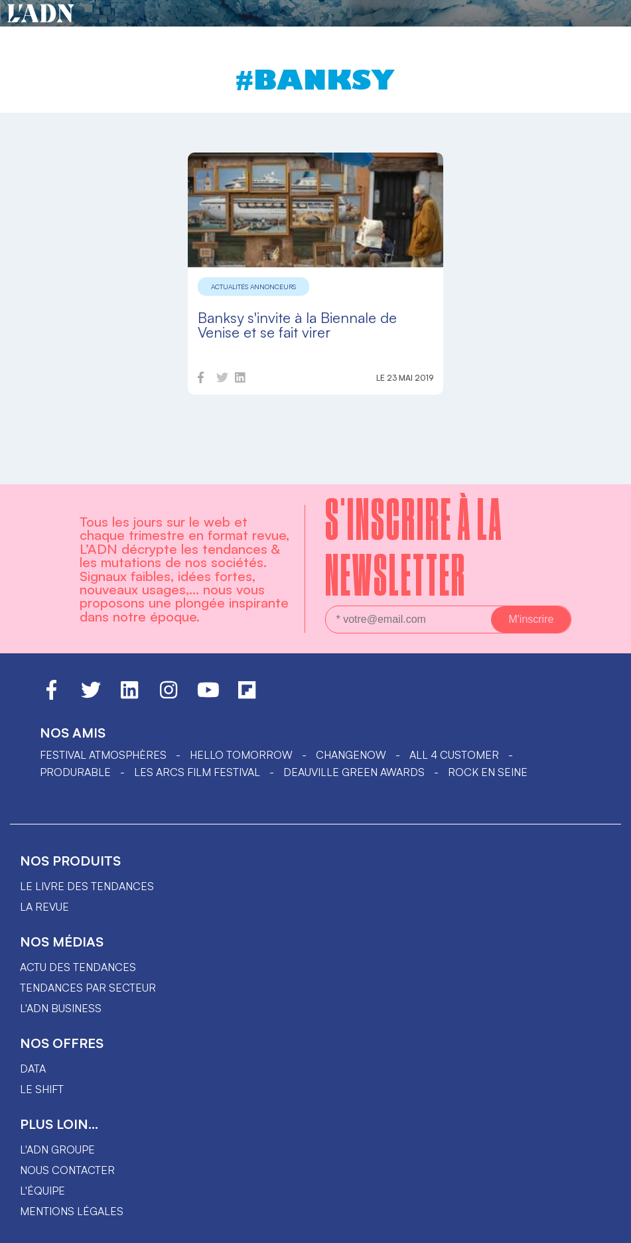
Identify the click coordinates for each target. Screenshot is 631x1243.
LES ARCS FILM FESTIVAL (197, 772)
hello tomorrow (241, 754)
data (33, 1068)
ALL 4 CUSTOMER (454, 754)
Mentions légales (71, 1211)
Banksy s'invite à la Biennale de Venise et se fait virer (297, 324)
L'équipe (42, 1190)
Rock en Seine (487, 772)
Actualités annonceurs (253, 287)
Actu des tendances (78, 967)
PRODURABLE (75, 772)
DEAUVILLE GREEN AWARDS (354, 772)
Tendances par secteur (88, 987)
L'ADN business (61, 1008)
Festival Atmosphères (103, 754)
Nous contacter (67, 1170)
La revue (44, 906)
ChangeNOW (351, 754)
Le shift (42, 1089)
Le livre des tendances (87, 886)
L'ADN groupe (57, 1149)
